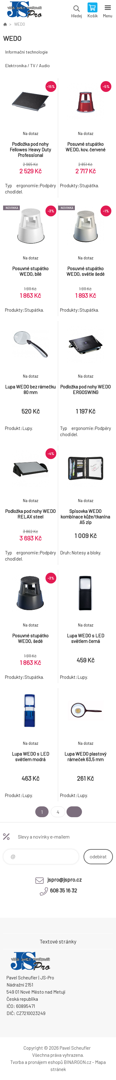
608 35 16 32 (63, 890)
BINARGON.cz (77, 1062)
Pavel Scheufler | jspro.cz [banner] (24, 11)
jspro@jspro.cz (64, 879)
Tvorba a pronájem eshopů (36, 1062)
